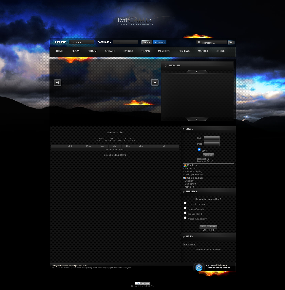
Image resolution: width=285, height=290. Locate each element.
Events (130, 51)
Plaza (78, 51)
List (199, 171)
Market (205, 51)
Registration (203, 159)
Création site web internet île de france (199, 267)
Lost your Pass (204, 161)
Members (166, 51)
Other (131, 140)
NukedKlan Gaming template (218, 268)
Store (223, 51)
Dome (61, 51)
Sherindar (217, 35)
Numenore (231, 35)
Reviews (186, 51)
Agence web (211, 265)
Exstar (224, 35)
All (96, 138)
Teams (147, 51)
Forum (94, 51)
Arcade (112, 51)
